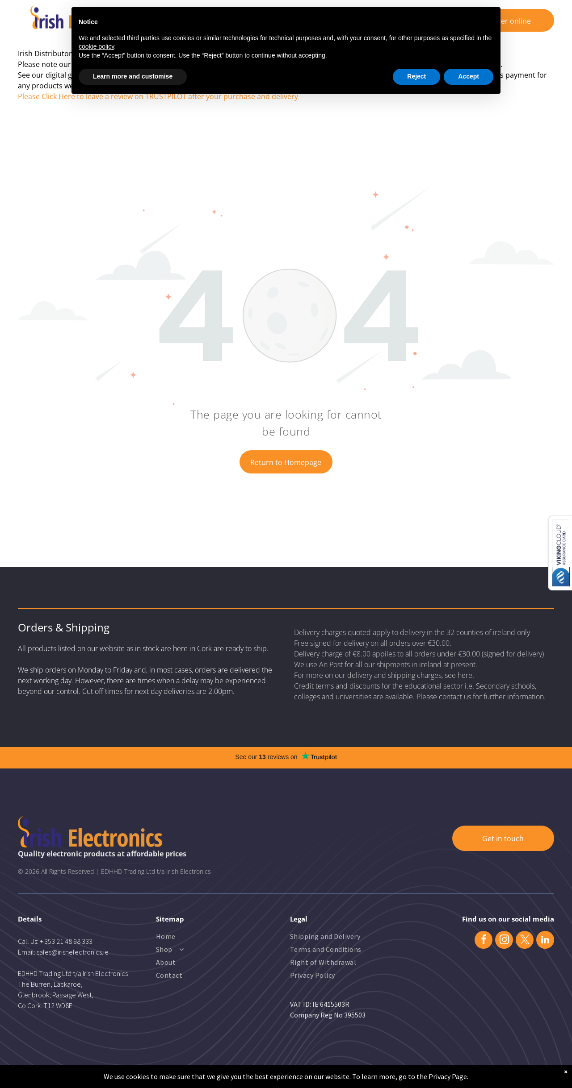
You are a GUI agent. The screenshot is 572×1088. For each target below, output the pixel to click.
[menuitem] (192, 937)
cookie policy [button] (96, 46)
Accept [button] (468, 76)
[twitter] (525, 941)
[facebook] (483, 941)
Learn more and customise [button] (132, 76)
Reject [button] (416, 76)
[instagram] (504, 941)
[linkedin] (545, 941)
